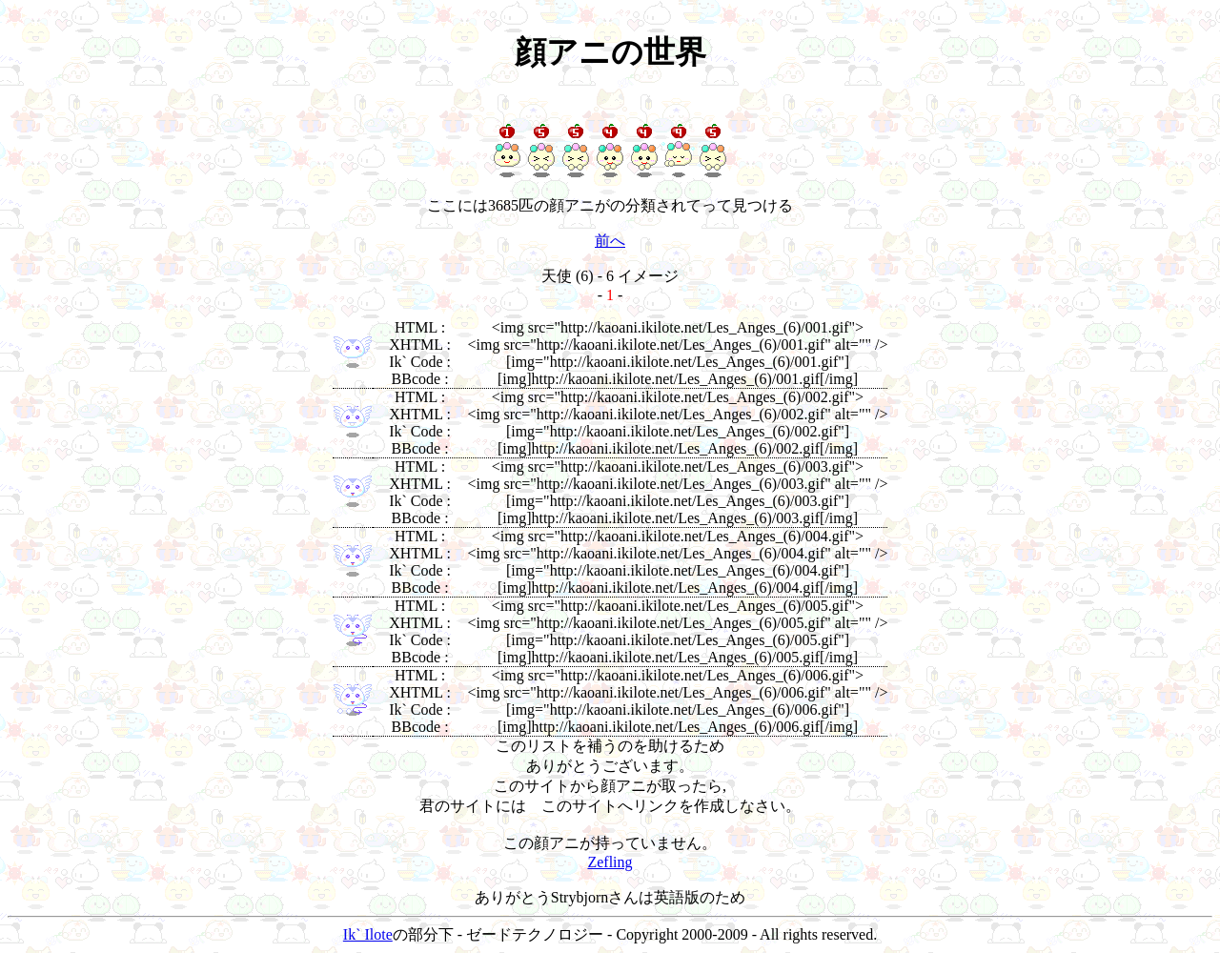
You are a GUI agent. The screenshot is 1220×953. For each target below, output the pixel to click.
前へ (610, 241)
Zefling (609, 862)
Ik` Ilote (368, 934)
